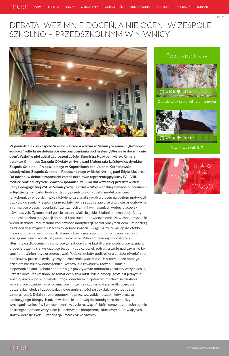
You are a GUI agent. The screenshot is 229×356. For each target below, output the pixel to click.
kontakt (203, 7)
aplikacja (184, 7)
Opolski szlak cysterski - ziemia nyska (187, 101)
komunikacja (140, 7)
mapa (37, 7)
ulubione (163, 7)
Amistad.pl (213, 348)
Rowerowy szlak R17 (187, 147)
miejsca (53, 7)
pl (219, 17)
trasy (70, 7)
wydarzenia (89, 7)
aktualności (114, 7)
